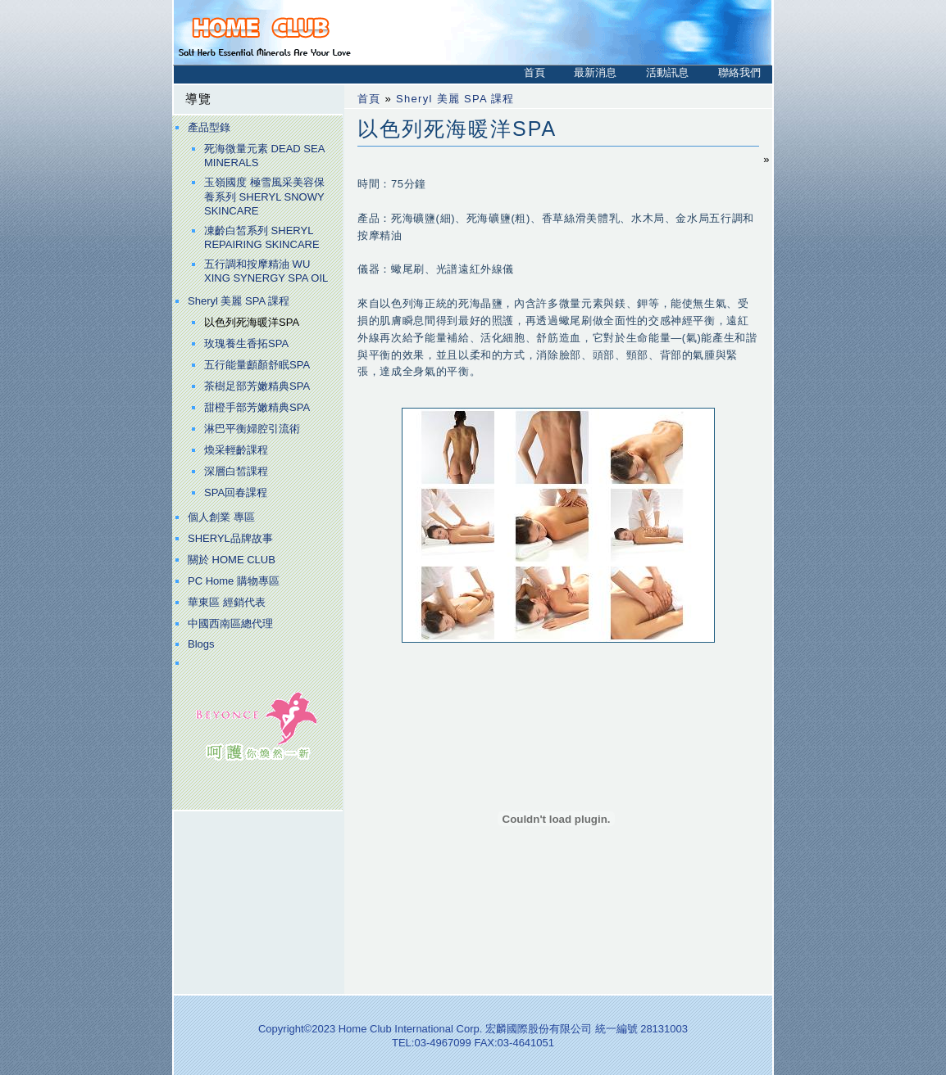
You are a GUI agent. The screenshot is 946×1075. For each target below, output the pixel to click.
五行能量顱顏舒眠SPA (257, 365)
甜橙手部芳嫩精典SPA (257, 407)
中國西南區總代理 (230, 623)
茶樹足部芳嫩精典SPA (257, 386)
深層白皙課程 (236, 471)
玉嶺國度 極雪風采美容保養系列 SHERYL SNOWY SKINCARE (264, 196)
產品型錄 (209, 127)
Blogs (201, 644)
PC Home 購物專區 (234, 581)
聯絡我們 (739, 72)
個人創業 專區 (221, 517)
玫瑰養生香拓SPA (246, 343)
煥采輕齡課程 (236, 450)
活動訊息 (667, 72)
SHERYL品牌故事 (230, 538)
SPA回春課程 (235, 492)
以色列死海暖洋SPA (251, 322)
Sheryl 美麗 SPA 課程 (238, 301)
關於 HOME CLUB (231, 559)
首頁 (534, 72)
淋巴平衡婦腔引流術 (252, 428)
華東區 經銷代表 (227, 602)
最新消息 (595, 72)
